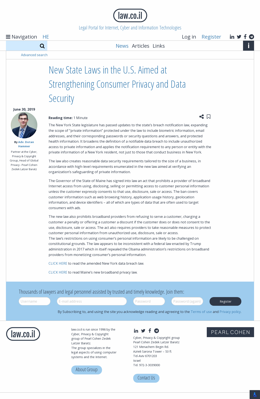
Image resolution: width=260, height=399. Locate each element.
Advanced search (34, 55)
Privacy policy (230, 311)
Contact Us (146, 378)
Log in (189, 36)
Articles (140, 45)
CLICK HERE (58, 263)
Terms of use (201, 311)
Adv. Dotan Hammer (26, 144)
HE (46, 36)
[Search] (42, 46)
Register (211, 36)
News (122, 45)
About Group (87, 370)
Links (159, 45)
